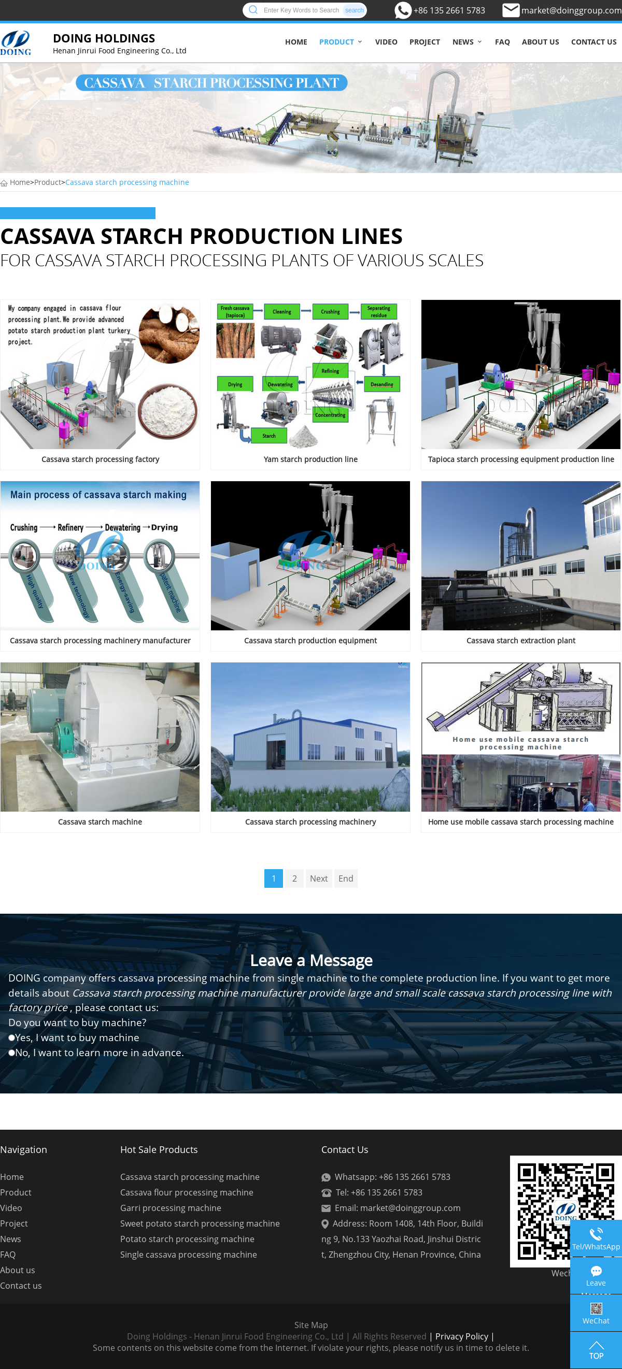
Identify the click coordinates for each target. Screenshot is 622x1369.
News (463, 42)
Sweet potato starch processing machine (200, 1223)
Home (296, 42)
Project (424, 42)
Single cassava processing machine (188, 1254)
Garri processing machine (170, 1208)
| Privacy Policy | (461, 1336)
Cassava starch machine (100, 822)
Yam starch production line (311, 459)
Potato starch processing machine (187, 1239)
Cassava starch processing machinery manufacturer (100, 640)
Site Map (311, 1325)
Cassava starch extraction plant (520, 640)
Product (336, 42)
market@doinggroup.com (571, 10)
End (346, 878)
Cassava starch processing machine (127, 182)
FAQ (502, 42)
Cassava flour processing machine (186, 1192)
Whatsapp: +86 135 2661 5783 (392, 1177)
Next (319, 878)
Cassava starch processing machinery (310, 822)
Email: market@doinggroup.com (398, 1208)
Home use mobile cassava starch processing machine (521, 822)
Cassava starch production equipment (310, 640)
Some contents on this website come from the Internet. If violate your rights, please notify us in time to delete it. (311, 1347)
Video (386, 42)
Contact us (594, 42)
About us (540, 42)
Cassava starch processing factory (100, 459)
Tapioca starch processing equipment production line (521, 459)
